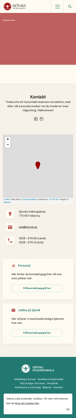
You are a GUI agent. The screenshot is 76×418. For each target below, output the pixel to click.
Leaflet (7, 199)
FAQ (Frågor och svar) (32, 383)
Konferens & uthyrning (28, 387)
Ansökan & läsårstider (51, 379)
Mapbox (7, 202)
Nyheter (47, 387)
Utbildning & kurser (25, 379)
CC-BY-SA (53, 199)
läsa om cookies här (27, 403)
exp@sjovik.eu (28, 227)
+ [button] (8, 139)
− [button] (8, 145)
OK (68, 409)
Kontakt (58, 387)
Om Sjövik (52, 383)
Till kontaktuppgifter (37, 288)
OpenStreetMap (29, 199)
